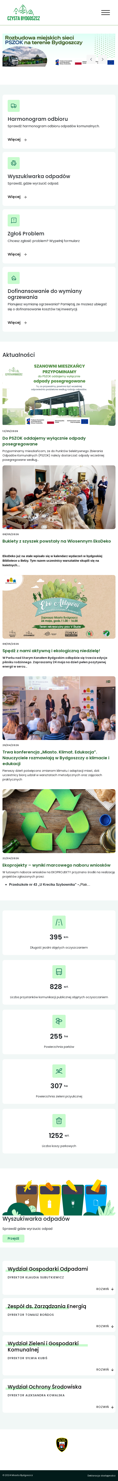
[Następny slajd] (102, 59)
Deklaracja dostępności (102, 1475)
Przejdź (13, 1238)
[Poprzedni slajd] (91, 59)
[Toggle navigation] (105, 12)
